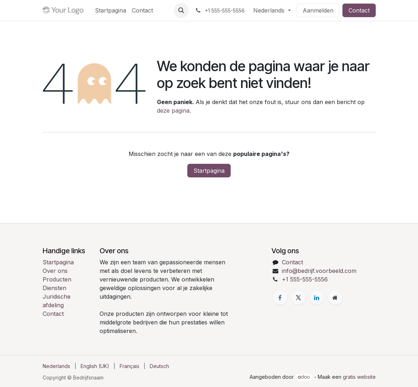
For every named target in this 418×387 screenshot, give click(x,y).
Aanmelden (318, 10)
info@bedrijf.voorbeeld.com (319, 270)
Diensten (54, 288)
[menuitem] (110, 10)
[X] (298, 297)
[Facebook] (280, 297)
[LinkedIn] (316, 297)
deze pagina (173, 110)
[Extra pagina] (335, 297)
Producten (57, 279)
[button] (181, 10)
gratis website (359, 377)
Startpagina (209, 170)
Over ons (55, 270)
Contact (359, 10)
